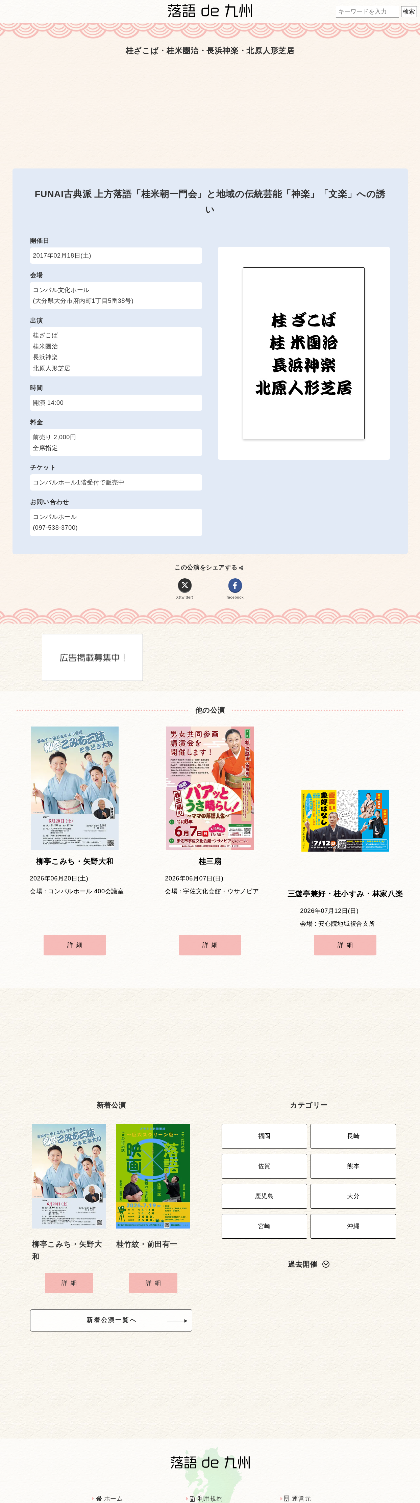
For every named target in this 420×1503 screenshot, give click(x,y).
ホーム (109, 1455)
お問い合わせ (306, 1474)
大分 (353, 1149)
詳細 (76, 917)
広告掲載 (111, 1474)
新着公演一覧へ (122, 1279)
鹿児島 (264, 1149)
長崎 (353, 1095)
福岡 (264, 1095)
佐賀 (264, 1122)
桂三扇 (210, 867)
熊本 (353, 1122)
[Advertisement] (210, 112)
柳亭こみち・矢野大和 (75, 867)
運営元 (297, 1455)
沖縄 (353, 1175)
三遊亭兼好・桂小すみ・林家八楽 (345, 867)
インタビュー (212, 1474)
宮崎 (264, 1175)
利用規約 (206, 1455)
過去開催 (309, 1212)
